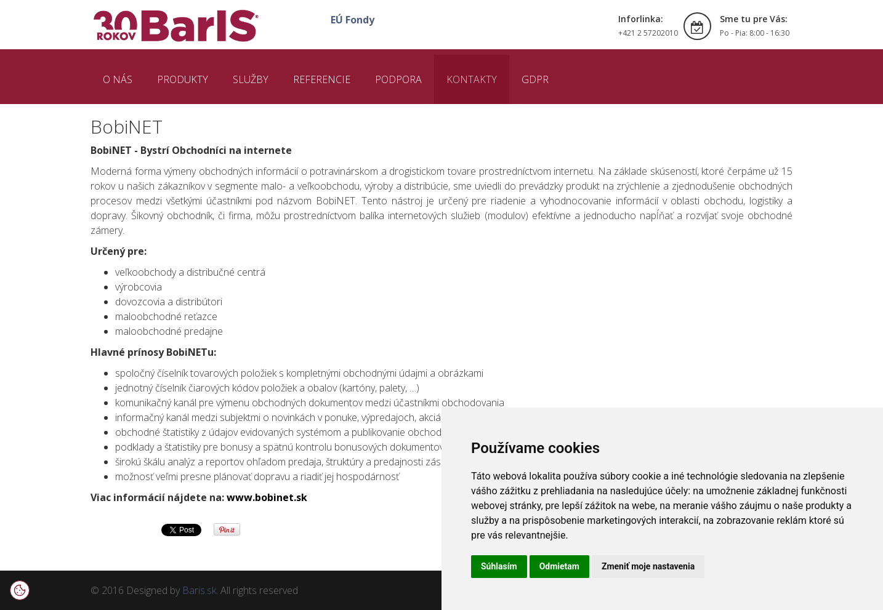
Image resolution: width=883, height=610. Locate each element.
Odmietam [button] (559, 566)
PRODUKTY (182, 79)
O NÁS (117, 79)
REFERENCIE (321, 79)
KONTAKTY (471, 79)
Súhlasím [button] (499, 566)
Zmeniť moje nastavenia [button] (648, 566)
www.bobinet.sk (267, 497)
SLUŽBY (250, 79)
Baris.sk (199, 590)
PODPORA (398, 79)
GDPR (535, 79)
